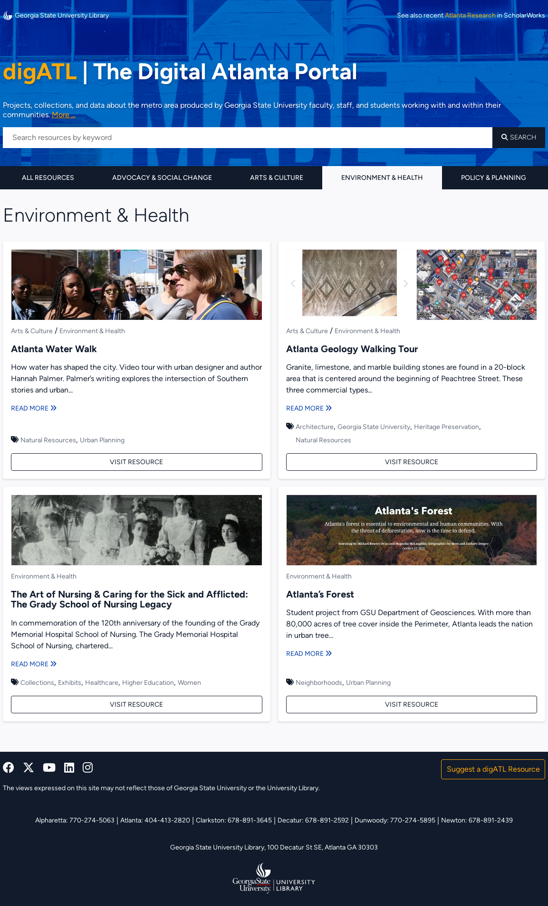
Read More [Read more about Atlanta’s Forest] (309, 654)
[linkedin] (69, 768)
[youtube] (49, 768)
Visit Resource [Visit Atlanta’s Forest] (411, 705)
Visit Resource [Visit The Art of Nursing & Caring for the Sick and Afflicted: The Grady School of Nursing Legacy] (136, 705)
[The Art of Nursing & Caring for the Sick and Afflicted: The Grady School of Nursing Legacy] (136, 532)
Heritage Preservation (446, 427)
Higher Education (148, 683)
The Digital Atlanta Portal (180, 71)
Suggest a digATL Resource (493, 769)
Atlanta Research (470, 15)
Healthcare (101, 683)
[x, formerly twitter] (28, 768)
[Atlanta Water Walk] (136, 286)
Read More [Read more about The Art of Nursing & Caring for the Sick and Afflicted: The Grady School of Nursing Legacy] (34, 664)
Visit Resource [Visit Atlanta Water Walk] (136, 462)
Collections (37, 683)
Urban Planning (102, 440)
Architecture (315, 427)
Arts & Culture (276, 178)
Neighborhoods (319, 683)
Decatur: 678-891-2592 (313, 820)
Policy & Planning (493, 178)
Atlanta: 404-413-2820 (155, 820)
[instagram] (88, 768)
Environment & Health (382, 178)
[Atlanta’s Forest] (412, 532)
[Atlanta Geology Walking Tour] (412, 286)
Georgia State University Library (56, 15)
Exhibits (69, 683)
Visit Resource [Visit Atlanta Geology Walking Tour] (411, 462)
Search (519, 137)
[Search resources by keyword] (247, 137)
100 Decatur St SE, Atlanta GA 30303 (322, 847)
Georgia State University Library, (218, 847)
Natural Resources (48, 440)
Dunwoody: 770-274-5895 (395, 820)
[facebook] (8, 768)
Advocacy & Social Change (162, 178)
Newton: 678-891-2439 (477, 820)
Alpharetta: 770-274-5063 (75, 820)
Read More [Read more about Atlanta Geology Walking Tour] (309, 408)
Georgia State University (373, 427)
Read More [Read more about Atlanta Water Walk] (34, 408)
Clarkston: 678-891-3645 (234, 820)
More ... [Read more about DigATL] (64, 114)
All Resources (48, 178)
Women (189, 683)
